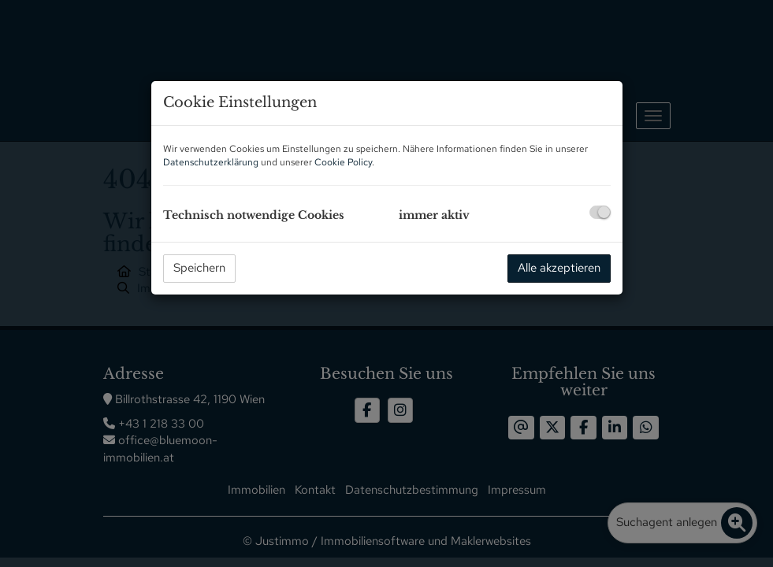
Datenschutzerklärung (210, 162)
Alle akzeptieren (559, 268)
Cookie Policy (343, 162)
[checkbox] (600, 212)
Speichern (199, 268)
